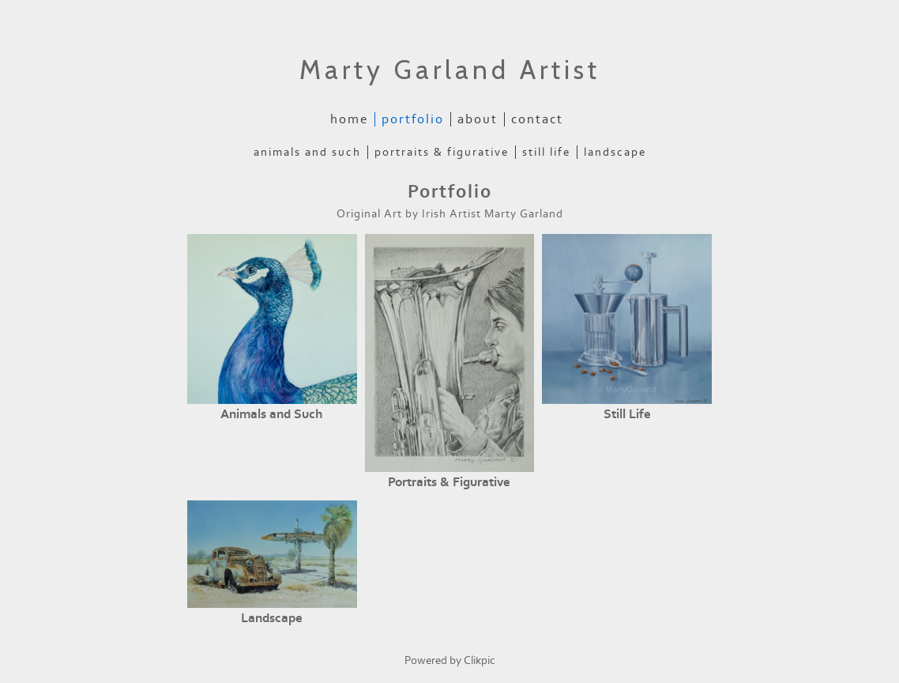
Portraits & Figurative (441, 152)
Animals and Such (307, 152)
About (477, 119)
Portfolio (413, 119)
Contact (537, 119)
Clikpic (479, 660)
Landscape (615, 152)
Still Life (546, 152)
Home (349, 119)
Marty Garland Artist (449, 69)
